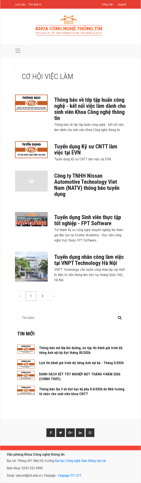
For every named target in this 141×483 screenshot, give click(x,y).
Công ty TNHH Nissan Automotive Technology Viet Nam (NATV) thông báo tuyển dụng (86, 185)
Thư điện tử (35, 4)
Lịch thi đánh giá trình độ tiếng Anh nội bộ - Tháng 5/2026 (81, 363)
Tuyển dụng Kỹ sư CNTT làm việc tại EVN (85, 150)
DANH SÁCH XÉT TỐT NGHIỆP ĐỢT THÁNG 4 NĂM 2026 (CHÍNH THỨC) (79, 376)
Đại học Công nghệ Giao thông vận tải (80, 461)
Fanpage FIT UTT (70, 476)
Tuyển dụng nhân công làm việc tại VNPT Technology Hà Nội (89, 260)
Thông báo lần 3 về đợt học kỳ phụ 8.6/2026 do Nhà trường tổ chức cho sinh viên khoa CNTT (81, 391)
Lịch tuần (20, 4)
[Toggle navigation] (18, 51)
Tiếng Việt (107, 4)
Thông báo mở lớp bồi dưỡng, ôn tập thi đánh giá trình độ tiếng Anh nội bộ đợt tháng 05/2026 (80, 350)
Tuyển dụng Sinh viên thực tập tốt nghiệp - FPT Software (87, 220)
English (122, 4)
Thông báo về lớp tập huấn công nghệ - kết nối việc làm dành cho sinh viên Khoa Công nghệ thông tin (90, 109)
